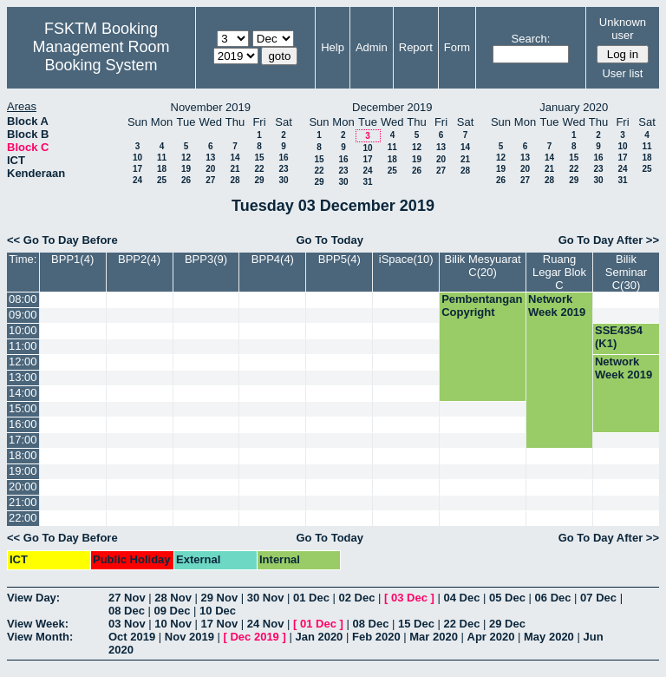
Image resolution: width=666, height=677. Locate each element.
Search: (531, 38)
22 (259, 169)
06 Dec (553, 597)
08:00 (23, 299)
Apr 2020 (491, 636)
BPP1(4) (72, 259)
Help (332, 47)
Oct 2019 (131, 636)
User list (622, 73)
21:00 (23, 502)
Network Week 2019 (556, 305)
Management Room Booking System (100, 56)
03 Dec (409, 597)
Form (457, 47)
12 (186, 157)
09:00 (23, 314)
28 (234, 180)
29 (259, 180)
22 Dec (462, 623)
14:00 (23, 392)
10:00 (23, 330)
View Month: (40, 636)
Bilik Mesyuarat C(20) (483, 266)
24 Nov (265, 623)
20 (210, 169)
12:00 (23, 361)
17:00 (23, 439)
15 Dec (416, 623)
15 (259, 157)
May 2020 (549, 636)
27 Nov (127, 597)
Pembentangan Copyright (481, 305)
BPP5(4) (339, 259)
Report (416, 47)
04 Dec (462, 597)
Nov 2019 (189, 636)
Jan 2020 (319, 636)
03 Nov (127, 623)
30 (283, 180)
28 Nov (173, 597)
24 (137, 180)
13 (210, 157)
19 (186, 169)
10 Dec (217, 610)
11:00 (23, 345)
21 (234, 169)
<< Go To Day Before (62, 239)
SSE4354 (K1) (619, 337)
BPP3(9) (206, 259)
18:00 (23, 455)
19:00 (23, 470)
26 (186, 180)
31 (367, 182)
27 (210, 180)
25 (161, 180)
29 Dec (507, 623)
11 (161, 157)
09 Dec (172, 610)
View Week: (38, 623)
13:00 (23, 377)
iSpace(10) (406, 259)
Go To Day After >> (608, 239)
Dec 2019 (254, 636)
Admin (372, 47)
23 (283, 169)
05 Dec (507, 597)
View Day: (33, 597)
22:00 (23, 517)
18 (161, 169)
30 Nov (265, 597)
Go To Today (329, 239)
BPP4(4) (272, 259)
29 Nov (219, 597)
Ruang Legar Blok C (559, 272)
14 (234, 157)
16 (283, 157)
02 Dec (357, 597)
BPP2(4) (139, 259)
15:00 (23, 408)
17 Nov (219, 623)
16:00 (23, 424)
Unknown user (622, 29)
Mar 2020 (433, 636)
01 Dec (311, 597)
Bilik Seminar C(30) (626, 272)
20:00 (23, 486)
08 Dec (126, 610)
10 (137, 157)
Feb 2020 (376, 636)
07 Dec (598, 597)
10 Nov (173, 623)
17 (137, 169)
